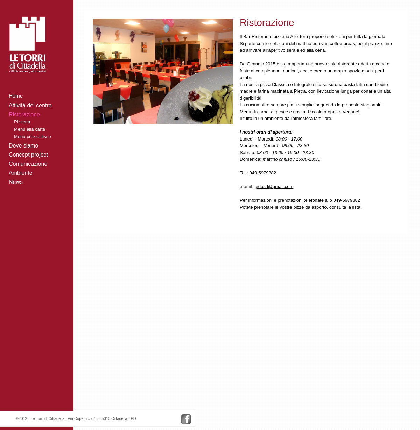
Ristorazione (24, 114)
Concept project (28, 155)
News (16, 182)
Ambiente (21, 173)
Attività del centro (30, 105)
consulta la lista (344, 207)
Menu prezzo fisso (32, 136)
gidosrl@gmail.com (274, 186)
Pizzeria (22, 121)
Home (16, 96)
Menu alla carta (29, 129)
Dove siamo (23, 146)
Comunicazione (28, 164)
